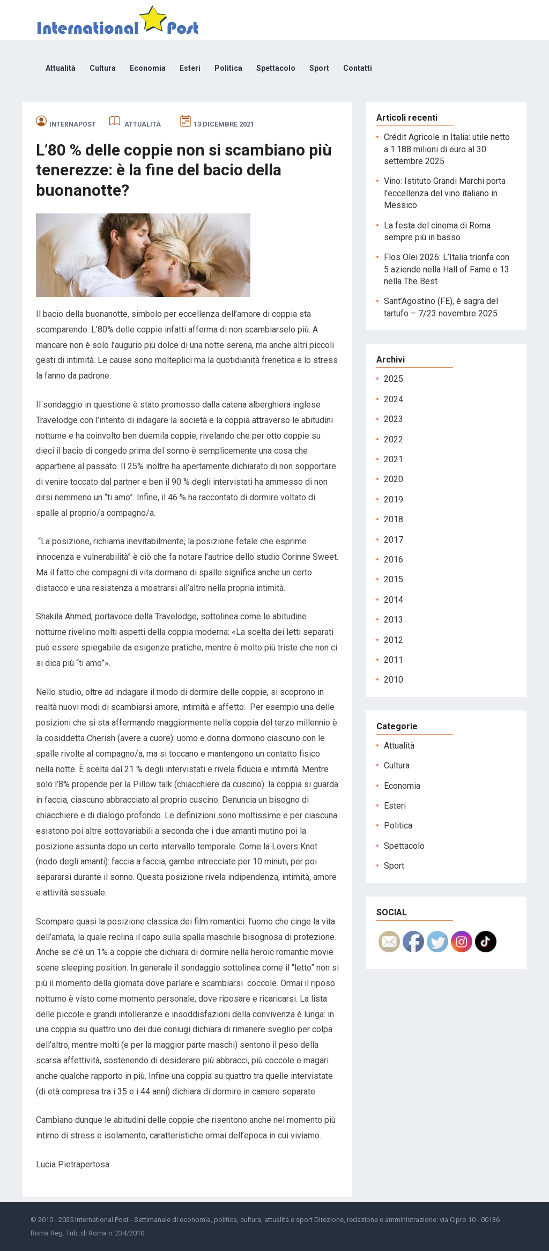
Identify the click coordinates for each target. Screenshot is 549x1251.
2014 (393, 600)
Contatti (357, 68)
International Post (102, 1220)
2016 (393, 559)
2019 (393, 499)
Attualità (61, 68)
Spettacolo (275, 68)
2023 (393, 419)
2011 (393, 660)
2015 (393, 579)
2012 (393, 640)
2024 (393, 399)
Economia (148, 68)
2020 (393, 479)
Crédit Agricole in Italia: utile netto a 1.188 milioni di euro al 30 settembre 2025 (447, 149)
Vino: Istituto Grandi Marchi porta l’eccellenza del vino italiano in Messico (445, 193)
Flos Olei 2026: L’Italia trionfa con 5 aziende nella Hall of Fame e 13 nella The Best (446, 269)
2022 (393, 439)
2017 (393, 540)
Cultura (103, 68)
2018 (393, 519)
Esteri (190, 68)
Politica (228, 68)
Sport (319, 68)
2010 (393, 680)
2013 (393, 620)
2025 (393, 379)
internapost (72, 124)
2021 (393, 459)
